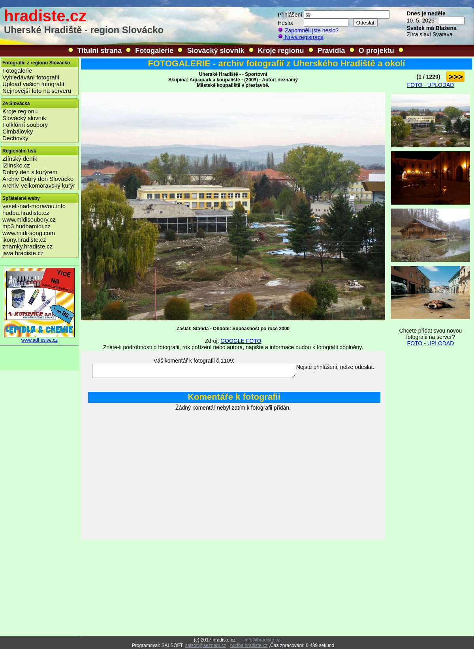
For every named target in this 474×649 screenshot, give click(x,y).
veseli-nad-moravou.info (34, 206)
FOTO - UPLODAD (430, 85)
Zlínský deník (19, 158)
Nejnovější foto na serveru (36, 90)
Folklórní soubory (25, 124)
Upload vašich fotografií (33, 84)
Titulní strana (99, 51)
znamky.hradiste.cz (27, 246)
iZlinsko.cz (16, 165)
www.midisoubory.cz (29, 219)
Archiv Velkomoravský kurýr (38, 185)
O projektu (376, 51)
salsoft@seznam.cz (205, 645)
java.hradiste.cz (22, 253)
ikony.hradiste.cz (24, 239)
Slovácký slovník (215, 51)
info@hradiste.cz (262, 640)
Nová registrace (301, 37)
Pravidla (331, 51)
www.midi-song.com (28, 233)
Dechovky (15, 138)
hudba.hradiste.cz (25, 212)
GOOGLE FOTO (240, 341)
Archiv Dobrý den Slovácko (37, 178)
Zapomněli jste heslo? (308, 30)
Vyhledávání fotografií (31, 77)
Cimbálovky (17, 131)
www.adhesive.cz (39, 338)
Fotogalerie (154, 51)
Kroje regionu (281, 51)
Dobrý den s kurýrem (29, 172)
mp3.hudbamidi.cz (26, 226)
